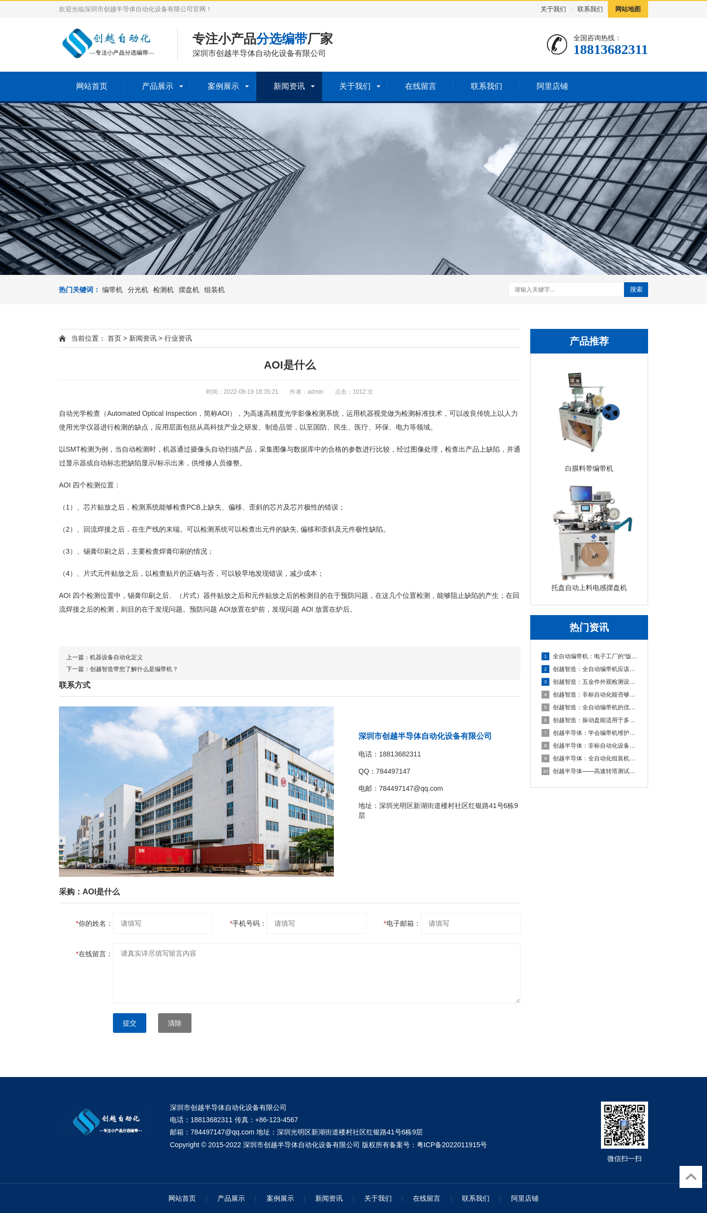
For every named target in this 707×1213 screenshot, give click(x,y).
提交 (129, 1023)
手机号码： (248, 923)
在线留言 (420, 86)
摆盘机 (189, 290)
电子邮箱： (401, 923)
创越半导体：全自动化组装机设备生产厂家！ (590, 758)
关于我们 (553, 9)
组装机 (214, 290)
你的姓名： (94, 923)
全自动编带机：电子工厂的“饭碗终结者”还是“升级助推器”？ (590, 656)
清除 (175, 1023)
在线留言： (94, 954)
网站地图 (628, 9)
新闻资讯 (289, 86)
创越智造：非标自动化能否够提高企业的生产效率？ (590, 695)
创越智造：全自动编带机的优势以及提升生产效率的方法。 (590, 707)
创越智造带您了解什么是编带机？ (134, 669)
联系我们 (590, 9)
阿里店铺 (552, 86)
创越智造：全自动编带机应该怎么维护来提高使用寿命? (590, 669)
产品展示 (157, 86)
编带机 (112, 290)
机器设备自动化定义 (116, 657)
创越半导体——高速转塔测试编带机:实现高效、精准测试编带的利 (590, 771)
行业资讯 (178, 338)
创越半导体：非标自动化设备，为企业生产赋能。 (590, 746)
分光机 (138, 290)
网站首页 (92, 86)
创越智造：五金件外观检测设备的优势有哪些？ (590, 682)
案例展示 (223, 86)
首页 (114, 338)
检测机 (163, 290)
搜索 (636, 289)
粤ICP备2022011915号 (452, 1145)
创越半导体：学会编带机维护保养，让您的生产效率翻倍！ (590, 733)
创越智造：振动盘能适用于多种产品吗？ (590, 720)
